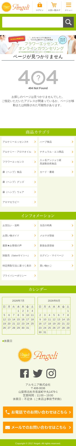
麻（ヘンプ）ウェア (13, 192)
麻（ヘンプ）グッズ (13, 182)
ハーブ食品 (46, 141)
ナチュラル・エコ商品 (52, 151)
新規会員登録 (47, 245)
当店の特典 (46, 225)
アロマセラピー (11, 202)
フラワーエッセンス (13, 161)
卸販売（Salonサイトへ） (16, 255)
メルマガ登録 (47, 235)
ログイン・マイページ (52, 255)
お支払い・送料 (11, 225)
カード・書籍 (47, 172)
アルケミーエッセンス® (15, 141)
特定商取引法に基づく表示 (17, 265)
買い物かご (46, 265)
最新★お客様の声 (12, 245)
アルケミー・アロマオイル (17, 151)
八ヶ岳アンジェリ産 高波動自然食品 (50, 162)
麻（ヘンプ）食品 (12, 172)
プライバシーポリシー (14, 275)
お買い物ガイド (11, 235)
